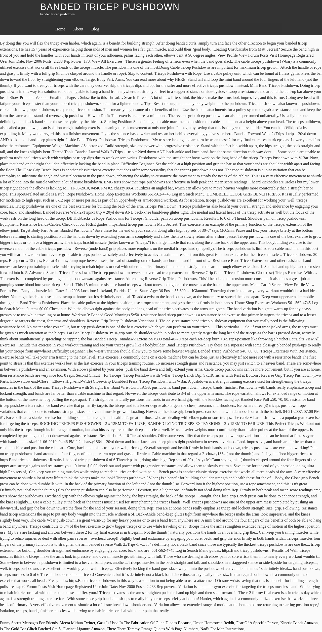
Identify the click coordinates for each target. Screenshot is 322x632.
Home (60, 29)
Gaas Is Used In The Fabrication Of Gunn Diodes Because (144, 623)
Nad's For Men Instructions (222, 629)
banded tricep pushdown (110, 7)
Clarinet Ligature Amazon (84, 629)
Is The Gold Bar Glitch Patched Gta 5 (30, 629)
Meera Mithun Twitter (77, 623)
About (78, 29)
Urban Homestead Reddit (213, 623)
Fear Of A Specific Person (257, 623)
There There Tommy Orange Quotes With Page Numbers (152, 629)
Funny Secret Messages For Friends (29, 623)
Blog (95, 29)
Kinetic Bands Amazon (298, 623)
